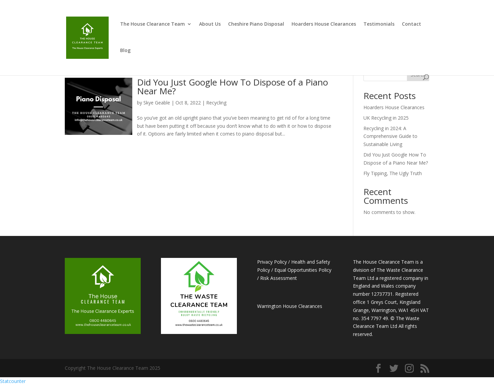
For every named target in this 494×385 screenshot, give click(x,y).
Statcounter (13, 381)
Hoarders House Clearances (324, 24)
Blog (125, 50)
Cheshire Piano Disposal (256, 24)
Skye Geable (156, 102)
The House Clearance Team (152, 24)
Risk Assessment (278, 278)
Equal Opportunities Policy (302, 270)
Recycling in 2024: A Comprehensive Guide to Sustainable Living (390, 136)
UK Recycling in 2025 (386, 118)
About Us (210, 24)
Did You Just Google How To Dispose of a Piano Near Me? (232, 86)
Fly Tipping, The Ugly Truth (392, 173)
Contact (411, 24)
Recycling (216, 102)
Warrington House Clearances (289, 306)
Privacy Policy (272, 262)
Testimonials (378, 24)
